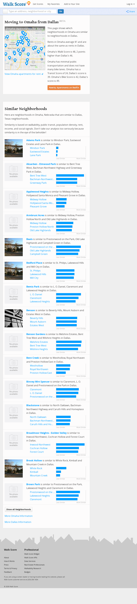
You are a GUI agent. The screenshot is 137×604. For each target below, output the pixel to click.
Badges (27, 572)
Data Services (29, 561)
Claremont (36, 298)
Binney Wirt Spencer (38, 381)
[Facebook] (10, 553)
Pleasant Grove (38, 206)
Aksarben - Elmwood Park (41, 164)
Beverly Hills (36, 318)
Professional (31, 549)
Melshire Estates (39, 342)
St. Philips (35, 270)
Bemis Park (32, 286)
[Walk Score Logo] (17, 3)
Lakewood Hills (38, 274)
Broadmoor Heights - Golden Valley (46, 433)
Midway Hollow (38, 199)
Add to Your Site (72, 4)
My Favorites (54, 4)
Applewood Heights (37, 191)
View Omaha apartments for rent (23, 74)
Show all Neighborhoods (18, 509)
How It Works (9, 561)
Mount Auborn (38, 321)
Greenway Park (38, 183)
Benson (30, 310)
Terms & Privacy (10, 568)
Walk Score (10, 549)
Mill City (34, 278)
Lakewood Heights (40, 301)
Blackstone (32, 405)
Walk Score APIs (30, 558)
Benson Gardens (35, 334)
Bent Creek (32, 358)
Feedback (8, 572)
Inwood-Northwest (40, 444)
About (6, 558)
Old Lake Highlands (40, 230)
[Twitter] (5, 553)
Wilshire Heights (39, 349)
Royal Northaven (39, 369)
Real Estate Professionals (34, 565)
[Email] (14, 553)
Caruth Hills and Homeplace (45, 424)
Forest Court (37, 452)
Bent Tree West (38, 175)
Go (60, 11)
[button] (5, 11)
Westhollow (36, 365)
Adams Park (33, 140)
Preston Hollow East (41, 373)
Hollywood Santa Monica (43, 203)
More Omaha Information (19, 516)
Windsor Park (37, 148)
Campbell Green (39, 254)
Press (6, 565)
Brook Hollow (34, 460)
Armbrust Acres (35, 215)
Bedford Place (34, 262)
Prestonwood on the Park (44, 247)
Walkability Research (32, 568)
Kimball (34, 472)
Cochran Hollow (38, 448)
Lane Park (35, 155)
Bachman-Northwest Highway (46, 179)
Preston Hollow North (42, 226)
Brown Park (33, 484)
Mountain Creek (38, 475)
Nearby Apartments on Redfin (64, 87)
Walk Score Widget (31, 554)
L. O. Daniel (36, 294)
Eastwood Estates (39, 151)
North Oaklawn (38, 417)
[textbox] (32, 11)
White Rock (36, 468)
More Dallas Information (18, 522)
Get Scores (38, 4)
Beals (29, 239)
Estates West (37, 325)
